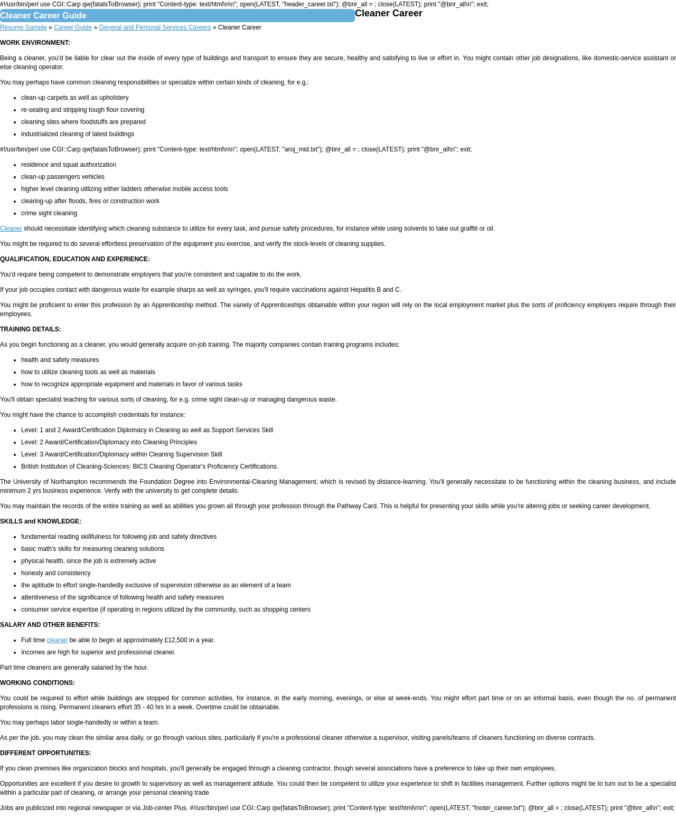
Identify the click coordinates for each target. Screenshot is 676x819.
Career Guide (73, 27)
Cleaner (11, 228)
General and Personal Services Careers (155, 27)
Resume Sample (23, 27)
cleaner (57, 640)
